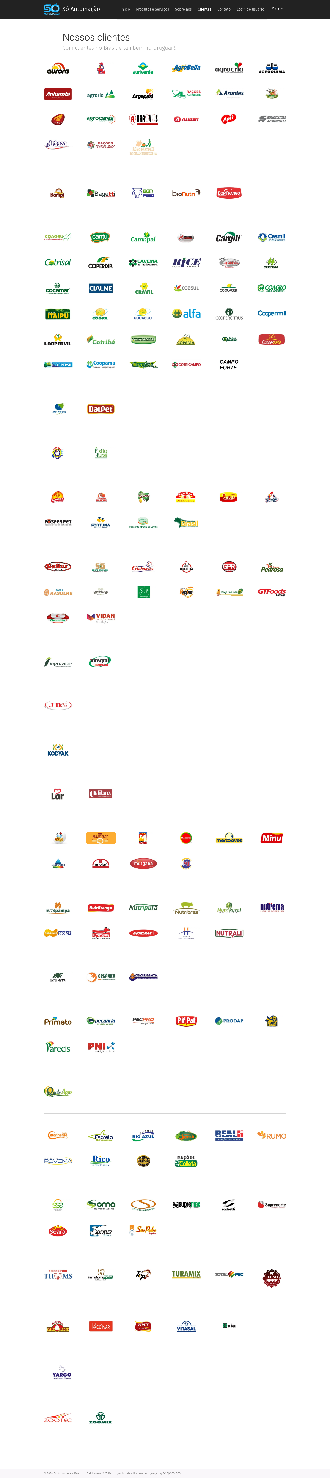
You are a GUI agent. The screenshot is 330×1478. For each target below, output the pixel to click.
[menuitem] (150, 9)
